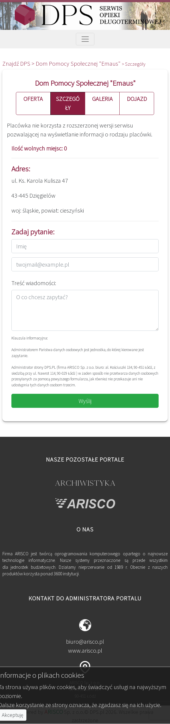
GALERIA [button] (102, 98)
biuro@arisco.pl (85, 641)
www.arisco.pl (85, 650)
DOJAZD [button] (137, 98)
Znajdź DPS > (19, 63)
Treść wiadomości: (33, 283)
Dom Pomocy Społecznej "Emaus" (79, 63)
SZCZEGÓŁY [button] (67, 103)
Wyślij (85, 401)
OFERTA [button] (33, 98)
